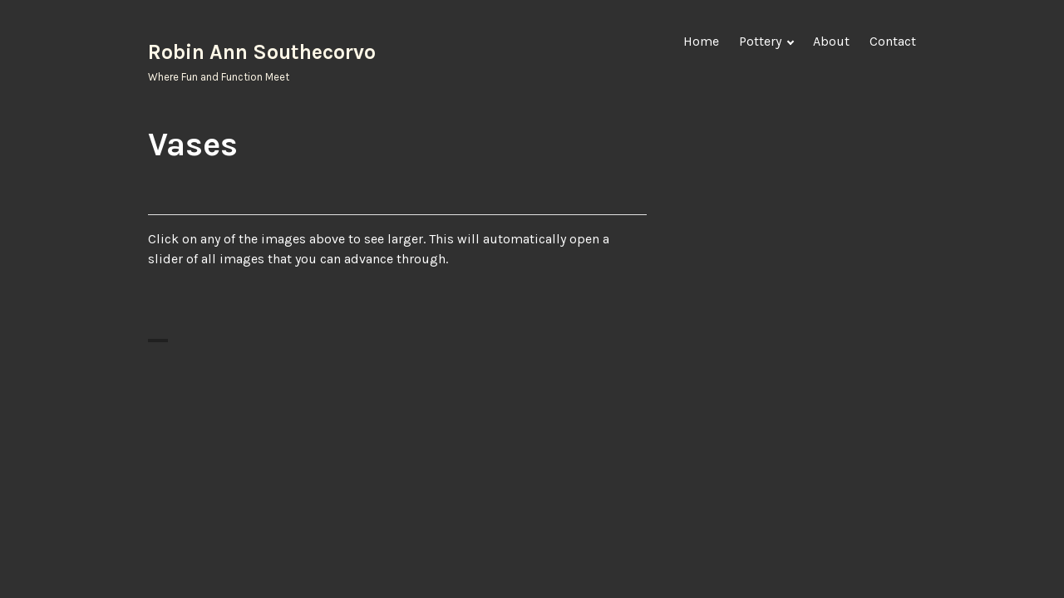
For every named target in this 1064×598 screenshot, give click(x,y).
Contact (892, 41)
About (831, 41)
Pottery (760, 41)
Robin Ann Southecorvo (262, 52)
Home (701, 41)
